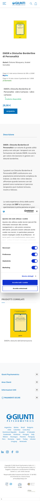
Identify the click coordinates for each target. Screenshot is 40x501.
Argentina (7, 427)
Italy (32, 434)
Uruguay (14, 441)
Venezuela (23, 441)
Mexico (5, 437)
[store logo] (18, 4)
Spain (18, 439)
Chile (9, 430)
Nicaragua (13, 437)
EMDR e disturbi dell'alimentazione (18, 341)
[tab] (20, 134)
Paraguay (31, 437)
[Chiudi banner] (37, 211)
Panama (23, 437)
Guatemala (7, 434)
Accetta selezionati (20, 288)
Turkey (25, 439)
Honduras (16, 434)
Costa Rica (26, 430)
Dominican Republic (10, 432)
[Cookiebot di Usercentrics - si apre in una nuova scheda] (25, 211)
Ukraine (32, 439)
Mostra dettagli (27, 276)
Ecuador (22, 432)
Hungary (26, 434)
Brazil (23, 427)
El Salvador (31, 432)
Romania (11, 439)
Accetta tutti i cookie (20, 282)
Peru (3, 439)
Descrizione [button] (8, 134)
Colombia (17, 430)
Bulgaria (30, 427)
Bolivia (16, 427)
